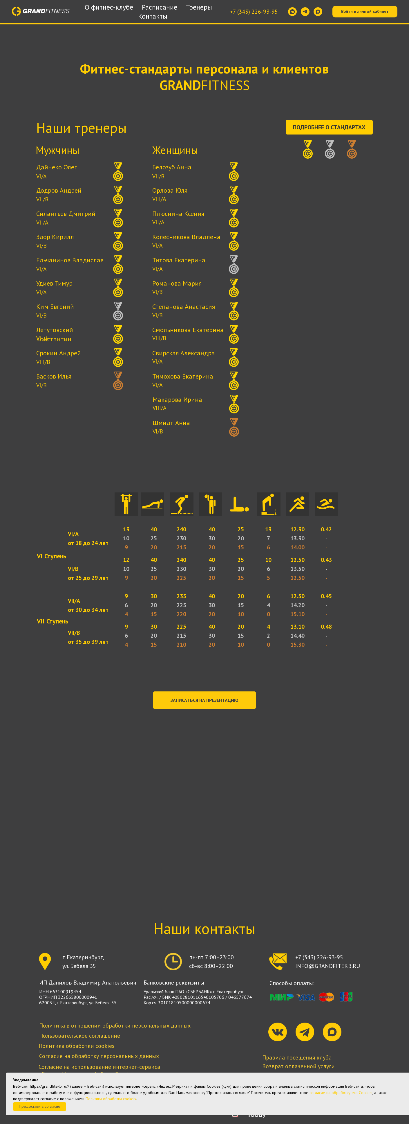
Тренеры (199, 7)
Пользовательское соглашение (79, 1035)
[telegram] (305, 11)
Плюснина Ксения (178, 213)
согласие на (320, 1092)
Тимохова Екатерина (182, 376)
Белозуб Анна (171, 167)
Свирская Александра (183, 353)
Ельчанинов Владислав (70, 260)
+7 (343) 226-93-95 (254, 11)
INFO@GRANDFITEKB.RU (327, 966)
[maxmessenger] (318, 11)
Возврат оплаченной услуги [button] (298, 1066)
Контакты (152, 16)
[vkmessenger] (292, 11)
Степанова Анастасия (183, 306)
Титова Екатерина (178, 260)
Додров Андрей (59, 190)
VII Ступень (52, 621)
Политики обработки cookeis (111, 1098)
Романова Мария (177, 283)
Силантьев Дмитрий (65, 213)
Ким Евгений (55, 306)
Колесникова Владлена (186, 237)
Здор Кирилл (55, 237)
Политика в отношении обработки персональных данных (115, 1025)
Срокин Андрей (58, 353)
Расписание (159, 7)
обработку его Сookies (352, 1092)
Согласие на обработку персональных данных (99, 1056)
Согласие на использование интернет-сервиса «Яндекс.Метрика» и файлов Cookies (99, 1070)
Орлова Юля (169, 190)
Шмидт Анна (171, 423)
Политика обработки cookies (77, 1046)
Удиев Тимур (54, 283)
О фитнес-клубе (109, 7)
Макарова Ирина (177, 399)
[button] (204, 700)
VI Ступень (51, 556)
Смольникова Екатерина (188, 330)
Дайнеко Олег (56, 167)
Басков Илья (53, 376)
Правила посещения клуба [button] (297, 1057)
